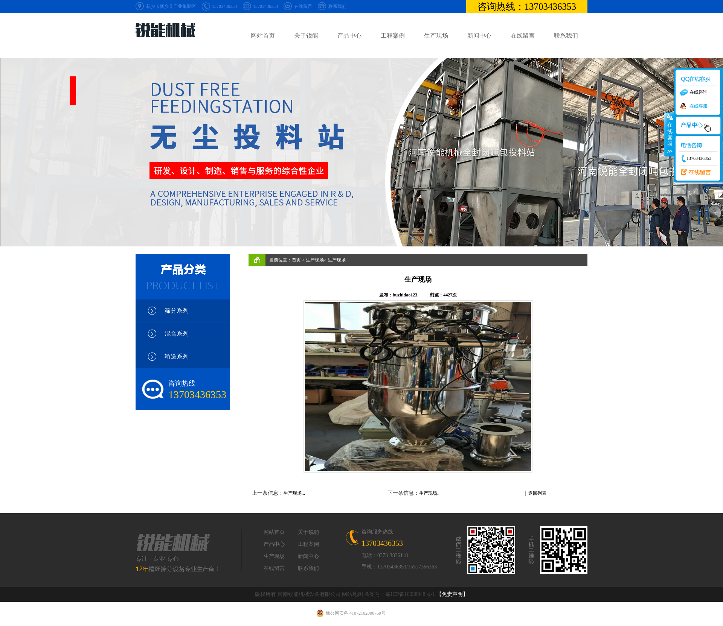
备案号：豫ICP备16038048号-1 (400, 594)
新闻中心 (479, 35)
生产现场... (294, 493)
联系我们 (337, 6)
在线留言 (303, 6)
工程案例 (393, 35)
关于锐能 (306, 35)
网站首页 (263, 35)
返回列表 (537, 493)
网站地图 (352, 594)
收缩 (669, 134)
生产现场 (436, 35)
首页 (296, 260)
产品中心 (349, 35)
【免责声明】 (452, 594)
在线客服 (698, 106)
